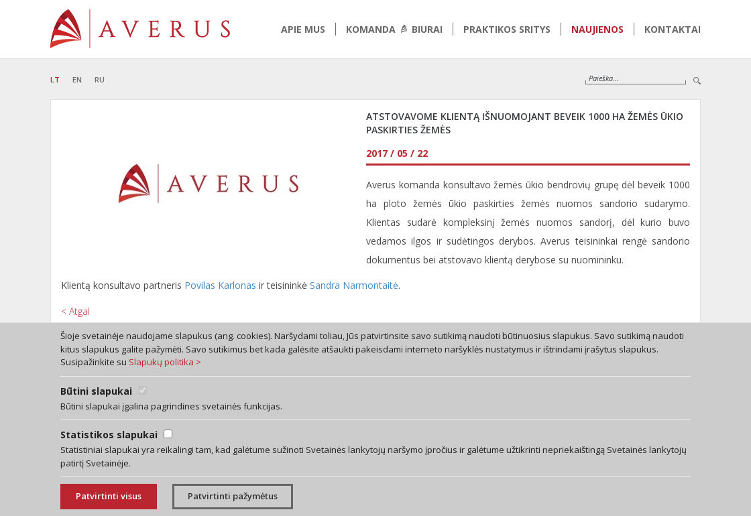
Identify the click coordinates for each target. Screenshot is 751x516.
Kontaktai (672, 29)
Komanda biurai (394, 29)
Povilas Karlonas (220, 285)
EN (77, 79)
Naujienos (597, 29)
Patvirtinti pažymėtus (233, 496)
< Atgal (75, 311)
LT (55, 79)
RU (100, 79)
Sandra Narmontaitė (354, 285)
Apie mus (303, 29)
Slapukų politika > (165, 362)
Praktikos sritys (507, 29)
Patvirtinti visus (108, 496)
